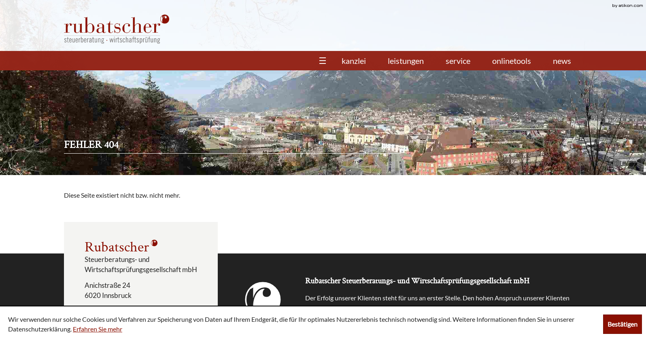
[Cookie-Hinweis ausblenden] (622, 324)
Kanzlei (354, 60)
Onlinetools (511, 60)
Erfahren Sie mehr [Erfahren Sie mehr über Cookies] (97, 329)
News (562, 60)
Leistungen (406, 60)
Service (458, 60)
